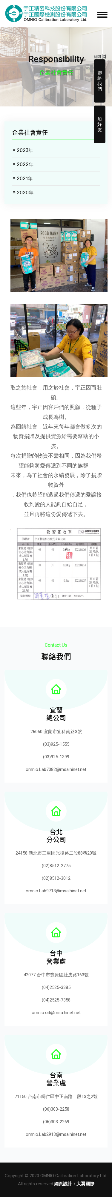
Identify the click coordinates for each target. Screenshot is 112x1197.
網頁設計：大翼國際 (74, 1184)
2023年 (22, 150)
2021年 (22, 178)
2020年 (22, 193)
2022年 (22, 164)
